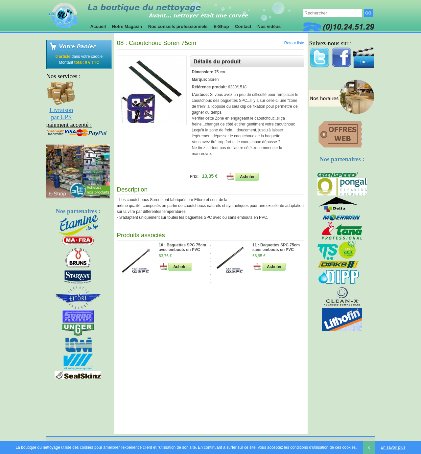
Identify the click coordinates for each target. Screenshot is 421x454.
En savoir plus (393, 447)
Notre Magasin (127, 26)
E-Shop (221, 26)
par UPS (61, 117)
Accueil (98, 26)
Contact (243, 26)
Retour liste (294, 43)
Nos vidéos (269, 26)
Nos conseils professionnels (178, 26)
